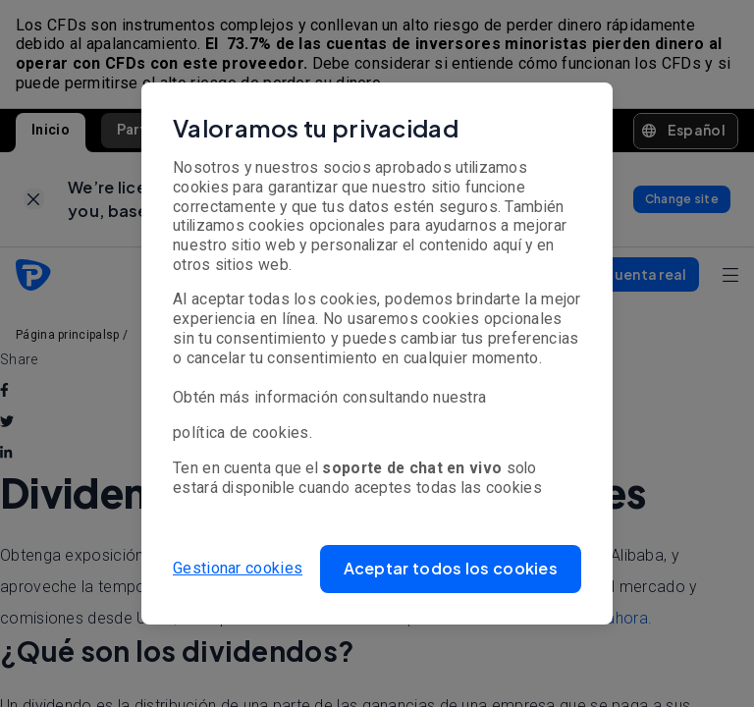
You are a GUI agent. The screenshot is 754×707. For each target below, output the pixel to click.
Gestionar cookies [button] (237, 568)
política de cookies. (242, 432)
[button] (451, 569)
